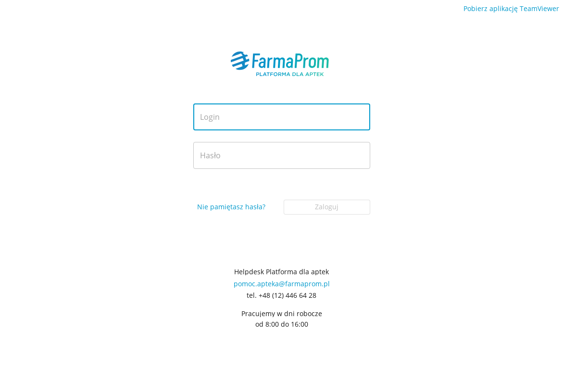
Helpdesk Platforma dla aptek (281, 271)
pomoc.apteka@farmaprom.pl (282, 283)
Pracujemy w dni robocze (281, 313)
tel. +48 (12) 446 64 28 (281, 295)
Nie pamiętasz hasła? (231, 206)
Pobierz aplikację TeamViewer (511, 8)
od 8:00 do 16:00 (281, 324)
